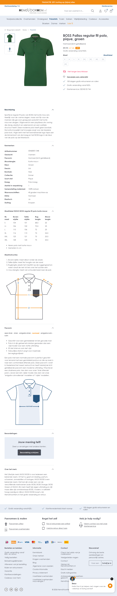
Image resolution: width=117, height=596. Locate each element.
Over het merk (11, 469)
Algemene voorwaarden (43, 566)
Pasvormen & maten (16, 518)
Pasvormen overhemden (19, 529)
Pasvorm (8, 328)
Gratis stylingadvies (68, 573)
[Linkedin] (16, 589)
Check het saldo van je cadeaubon (70, 553)
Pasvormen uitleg (16, 524)
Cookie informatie (40, 569)
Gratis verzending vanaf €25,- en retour (14, 553)
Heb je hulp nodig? (90, 518)
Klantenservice (107, 6)
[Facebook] (6, 589)
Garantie (8, 571)
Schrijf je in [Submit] (106, 563)
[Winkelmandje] (109, 11)
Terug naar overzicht (12, 30)
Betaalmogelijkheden (13, 561)
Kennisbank (37, 552)
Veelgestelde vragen (69, 557)
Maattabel (108, 55)
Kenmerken (9, 145)
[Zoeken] (92, 10)
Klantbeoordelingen (13, 574)
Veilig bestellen (11, 557)
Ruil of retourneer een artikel (58, 524)
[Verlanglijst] (104, 11)
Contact (64, 548)
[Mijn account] (99, 11)
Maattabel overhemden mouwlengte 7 (43, 580)
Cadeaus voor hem (13, 578)
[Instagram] (21, 589)
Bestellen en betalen (13, 548)
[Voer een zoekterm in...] (77, 10)
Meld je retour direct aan (57, 528)
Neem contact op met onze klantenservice (95, 525)
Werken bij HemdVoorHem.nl (68, 565)
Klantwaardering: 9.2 (12, 6)
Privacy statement (40, 573)
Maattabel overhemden (43, 576)
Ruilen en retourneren (14, 568)
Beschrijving (10, 110)
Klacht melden (67, 569)
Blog (34, 563)
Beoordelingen (11, 433)
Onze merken (38, 556)
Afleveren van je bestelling (16, 564)
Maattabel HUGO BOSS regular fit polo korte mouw (26, 211)
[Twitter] (11, 589)
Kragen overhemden (41, 559)
